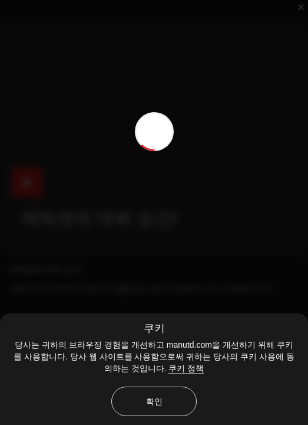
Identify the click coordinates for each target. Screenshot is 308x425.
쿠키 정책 (186, 368)
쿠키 (154, 328)
